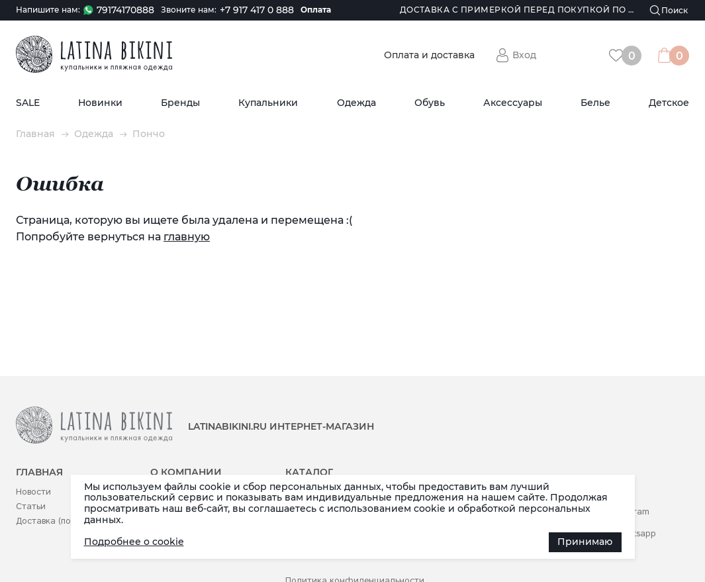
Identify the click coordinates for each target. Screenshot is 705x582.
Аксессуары (512, 103)
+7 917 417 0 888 (257, 10)
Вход (524, 55)
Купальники (268, 103)
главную (187, 236)
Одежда (356, 103)
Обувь (429, 103)
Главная (35, 134)
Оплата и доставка (429, 55)
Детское (669, 103)
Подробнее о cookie (134, 542)
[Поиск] (669, 10)
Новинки (100, 103)
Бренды (180, 103)
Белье (595, 103)
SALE (28, 103)
